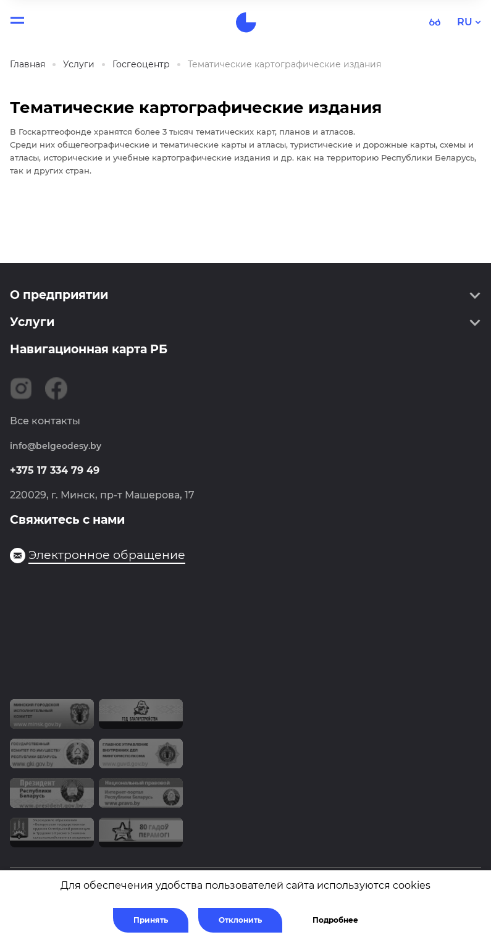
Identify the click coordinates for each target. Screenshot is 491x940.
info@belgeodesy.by (55, 445)
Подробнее (335, 920)
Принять (150, 920)
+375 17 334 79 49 (54, 470)
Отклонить (240, 920)
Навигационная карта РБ (88, 349)
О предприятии (59, 295)
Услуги (32, 322)
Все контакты (45, 421)
